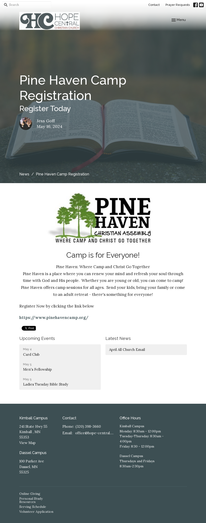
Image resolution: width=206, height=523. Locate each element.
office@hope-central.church (95, 433)
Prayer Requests (177, 5)
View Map (27, 443)
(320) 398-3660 (88, 426)
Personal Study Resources (31, 500)
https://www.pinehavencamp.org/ (53, 317)
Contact (154, 5)
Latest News (118, 338)
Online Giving (29, 494)
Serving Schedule (32, 507)
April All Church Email (127, 349)
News (24, 174)
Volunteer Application (36, 511)
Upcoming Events (37, 338)
